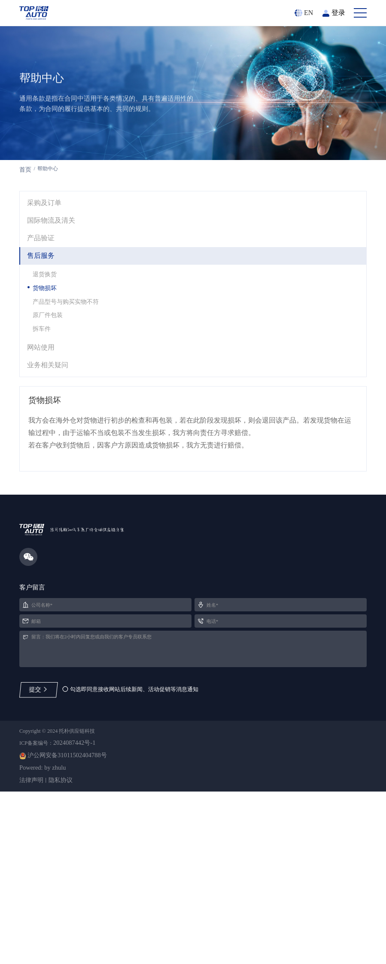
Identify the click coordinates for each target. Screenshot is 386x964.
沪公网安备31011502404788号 (72, 922)
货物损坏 (49, 347)
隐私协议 (67, 950)
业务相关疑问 (50, 433)
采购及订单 (46, 253)
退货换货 (49, 332)
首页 (26, 213)
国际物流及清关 (54, 273)
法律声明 (33, 950)
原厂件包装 (52, 377)
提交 (39, 842)
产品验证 (42, 291)
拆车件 (45, 392)
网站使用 (42, 414)
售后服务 (42, 311)
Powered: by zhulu (45, 936)
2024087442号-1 (87, 909)
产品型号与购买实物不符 (73, 362)
